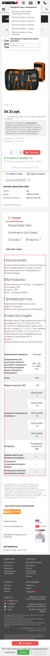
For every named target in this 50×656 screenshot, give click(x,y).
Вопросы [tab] (33, 239)
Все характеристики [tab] (12, 205)
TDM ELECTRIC (32, 194)
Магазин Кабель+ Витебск (23, 25)
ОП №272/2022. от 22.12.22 (15, 550)
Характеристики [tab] (19, 225)
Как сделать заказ (34, 562)
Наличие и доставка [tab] (22, 232)
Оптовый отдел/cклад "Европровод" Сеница (21, 12)
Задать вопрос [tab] (36, 174)
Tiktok (8, 609)
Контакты (8, 565)
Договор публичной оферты (37, 610)
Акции (28, 588)
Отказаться (38, 652)
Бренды (7, 588)
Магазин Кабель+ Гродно (23, 29)
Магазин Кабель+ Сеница (23, 17)
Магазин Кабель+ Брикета (23, 21)
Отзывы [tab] (15, 239)
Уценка (7, 591)
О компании (9, 562)
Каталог (7, 585)
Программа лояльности (31, 572)
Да (27, 191)
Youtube (9, 607)
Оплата (29, 568)
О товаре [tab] (14, 218)
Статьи (29, 576)
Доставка (30, 565)
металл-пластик (33, 198)
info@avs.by (11, 601)
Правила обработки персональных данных (36, 605)
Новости (29, 585)
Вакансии (8, 568)
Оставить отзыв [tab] (13, 174)
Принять (23, 652)
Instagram (10, 604)
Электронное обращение (9, 572)
